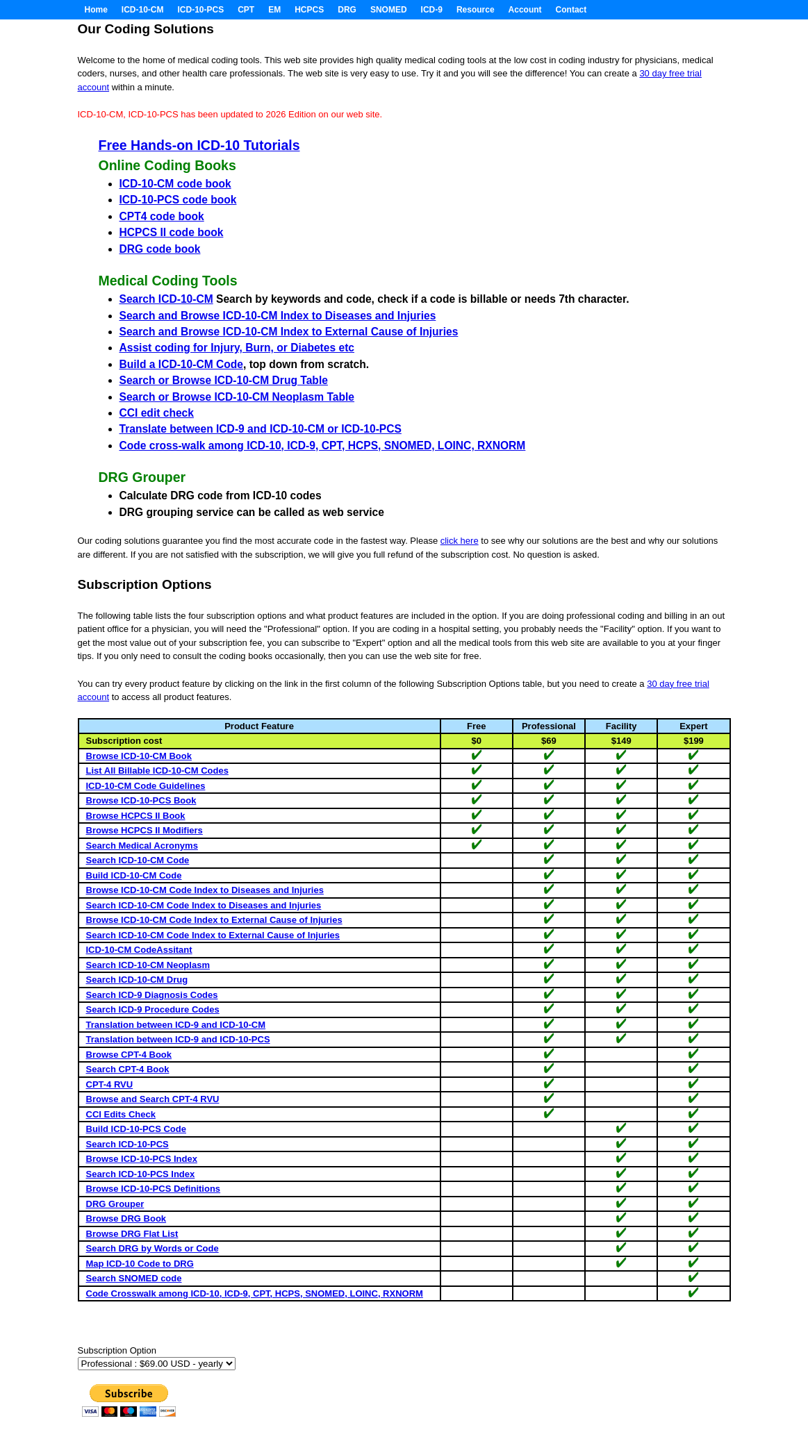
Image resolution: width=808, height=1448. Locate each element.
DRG (347, 10)
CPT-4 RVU (109, 1084)
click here (459, 540)
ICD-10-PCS (201, 10)
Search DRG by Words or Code (152, 1248)
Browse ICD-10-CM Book (139, 756)
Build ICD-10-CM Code (134, 875)
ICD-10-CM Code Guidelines (146, 786)
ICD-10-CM (143, 10)
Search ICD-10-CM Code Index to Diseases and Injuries (204, 905)
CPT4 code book (161, 216)
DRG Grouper (115, 1204)
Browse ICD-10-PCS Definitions (153, 1188)
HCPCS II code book (171, 232)
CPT (246, 10)
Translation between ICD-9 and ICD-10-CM (176, 1025)
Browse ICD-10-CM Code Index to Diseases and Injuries (205, 890)
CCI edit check (156, 413)
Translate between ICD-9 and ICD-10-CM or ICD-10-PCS (260, 429)
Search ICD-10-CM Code (138, 860)
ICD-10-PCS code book (178, 200)
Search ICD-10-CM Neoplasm (148, 965)
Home (96, 10)
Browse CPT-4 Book (129, 1054)
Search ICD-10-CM (166, 299)
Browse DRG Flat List (132, 1234)
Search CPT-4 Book (128, 1069)
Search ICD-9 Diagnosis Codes (152, 995)
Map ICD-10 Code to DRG (140, 1263)
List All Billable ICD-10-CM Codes (157, 770)
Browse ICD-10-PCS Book (141, 800)
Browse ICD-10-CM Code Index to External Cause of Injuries (214, 920)
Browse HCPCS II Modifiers (144, 830)
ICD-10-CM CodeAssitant (139, 949)
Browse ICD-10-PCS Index (141, 1159)
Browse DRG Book (126, 1218)
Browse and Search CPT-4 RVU (153, 1099)
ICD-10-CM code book (175, 184)
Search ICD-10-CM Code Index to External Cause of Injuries (213, 935)
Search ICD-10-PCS (127, 1144)
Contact (571, 10)
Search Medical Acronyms (142, 845)
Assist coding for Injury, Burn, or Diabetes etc (237, 347)
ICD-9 (432, 10)
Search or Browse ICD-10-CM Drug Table (223, 380)
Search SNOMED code (134, 1278)
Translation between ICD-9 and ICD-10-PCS (178, 1039)
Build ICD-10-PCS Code (136, 1129)
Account (525, 10)
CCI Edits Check (121, 1114)
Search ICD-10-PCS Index (140, 1174)
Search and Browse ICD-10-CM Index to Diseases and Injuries (277, 316)
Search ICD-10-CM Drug (137, 979)
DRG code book (160, 249)
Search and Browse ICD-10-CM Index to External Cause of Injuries (289, 332)
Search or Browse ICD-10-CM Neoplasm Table (237, 397)
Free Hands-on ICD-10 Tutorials (199, 145)
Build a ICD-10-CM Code (181, 364)
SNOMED (388, 10)
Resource (475, 10)
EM (274, 10)
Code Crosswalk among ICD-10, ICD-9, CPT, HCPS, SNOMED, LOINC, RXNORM (254, 1293)
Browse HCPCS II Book (135, 815)
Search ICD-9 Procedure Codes (153, 1009)
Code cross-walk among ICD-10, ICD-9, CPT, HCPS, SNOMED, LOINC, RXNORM (322, 445)
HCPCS (309, 10)
